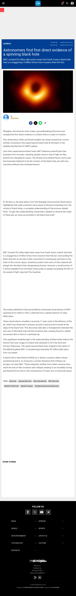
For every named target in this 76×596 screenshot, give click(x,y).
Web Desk (14, 118)
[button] (3, 3)
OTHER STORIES (9, 462)
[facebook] (31, 123)
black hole (12, 381)
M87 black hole (54, 381)
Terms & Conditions (37, 573)
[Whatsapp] (40, 123)
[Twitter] (36, 123)
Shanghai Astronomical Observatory (47, 386)
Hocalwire (55, 587)
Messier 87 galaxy (27, 386)
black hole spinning (40, 381)
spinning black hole (24, 381)
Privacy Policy (37, 570)
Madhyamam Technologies (33, 587)
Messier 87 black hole (11, 386)
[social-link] (45, 123)
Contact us (37, 568)
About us (37, 566)
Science (7, 44)
